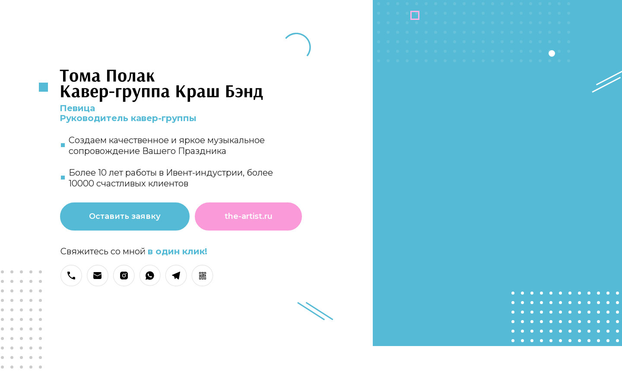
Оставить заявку (125, 216)
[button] (202, 275)
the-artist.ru (249, 216)
